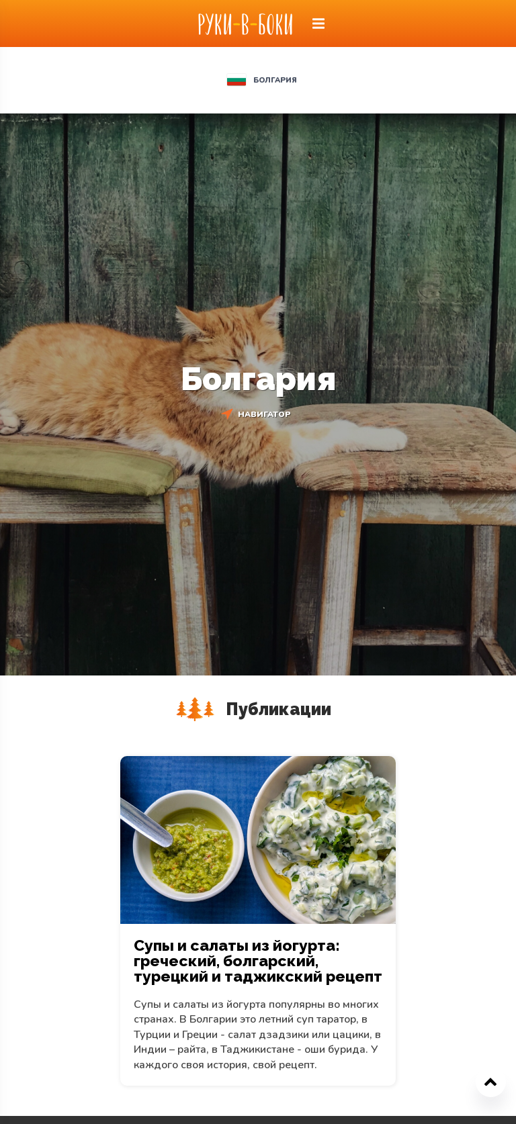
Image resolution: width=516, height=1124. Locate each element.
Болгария (275, 80)
